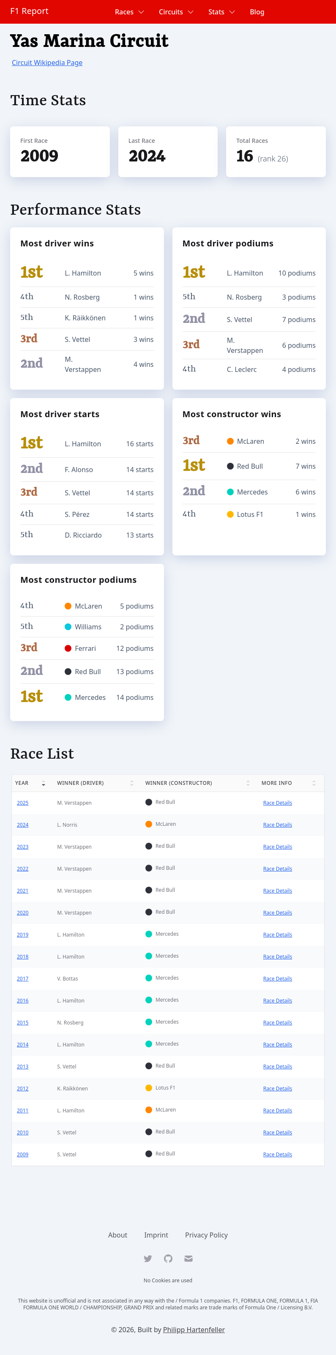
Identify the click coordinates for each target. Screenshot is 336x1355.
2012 (22, 1088)
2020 (22, 912)
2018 (22, 956)
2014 (22, 1044)
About (117, 1235)
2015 (22, 1022)
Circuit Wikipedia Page (47, 62)
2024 (22, 824)
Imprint (156, 1235)
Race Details (277, 802)
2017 (22, 978)
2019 (22, 934)
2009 (22, 1154)
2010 (22, 1132)
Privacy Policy (206, 1235)
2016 (22, 1000)
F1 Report (29, 10)
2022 (22, 868)
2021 (22, 890)
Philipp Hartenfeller (194, 1329)
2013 (22, 1066)
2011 (22, 1110)
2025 (22, 802)
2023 (22, 846)
